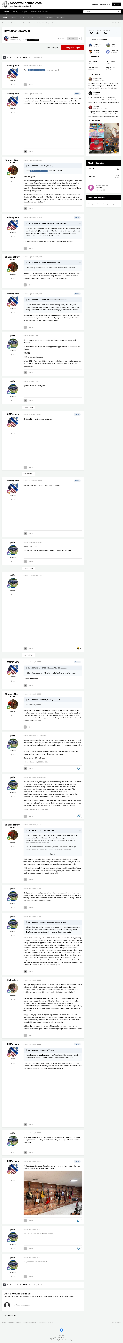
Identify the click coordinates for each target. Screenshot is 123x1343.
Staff (38, 17)
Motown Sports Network (39, 12)
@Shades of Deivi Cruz (36, 70)
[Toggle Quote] (27, 166)
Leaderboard (61, 17)
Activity (15, 12)
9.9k (13, 999)
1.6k (13, 85)
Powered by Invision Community (61, 1340)
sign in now (52, 1296)
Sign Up (116, 4)
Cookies (61, 1335)
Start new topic (52, 48)
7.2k (13, 355)
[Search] (94, 11)
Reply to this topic (73, 48)
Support (24, 12)
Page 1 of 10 (39, 57)
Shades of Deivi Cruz (12, 161)
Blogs (22, 17)
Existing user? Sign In (101, 4)
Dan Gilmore (115, 50)
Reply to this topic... (22, 1305)
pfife (12, 336)
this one (39, 197)
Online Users (48, 17)
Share (61, 38)
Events (14, 17)
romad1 (96, 50)
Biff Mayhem (17, 37)
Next (25, 57)
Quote (31, 85)
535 (13, 182)
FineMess (99, 188)
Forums (5, 17)
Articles (30, 17)
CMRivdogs (12, 980)
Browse (6, 12)
